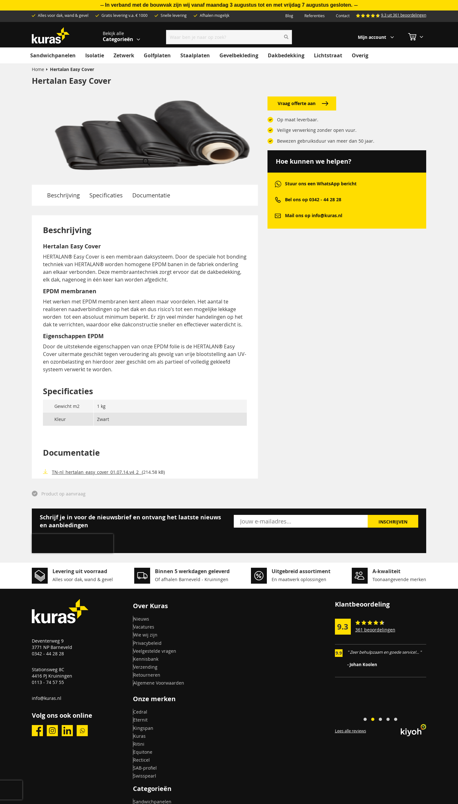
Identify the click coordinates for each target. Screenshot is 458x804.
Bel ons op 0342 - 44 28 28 (313, 199)
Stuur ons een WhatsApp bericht (321, 184)
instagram (52, 730)
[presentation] (72, 543)
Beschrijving (63, 195)
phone (278, 200)
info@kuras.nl (46, 698)
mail (278, 216)
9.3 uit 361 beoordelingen (403, 15)
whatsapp (278, 184)
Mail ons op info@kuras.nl (313, 215)
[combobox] (229, 37)
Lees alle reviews (350, 731)
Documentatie (151, 195)
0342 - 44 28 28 (48, 654)
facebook (37, 730)
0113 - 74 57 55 (48, 682)
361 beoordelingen (375, 630)
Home (38, 69)
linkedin (67, 730)
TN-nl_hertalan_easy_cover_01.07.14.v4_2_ (97, 472)
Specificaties (106, 195)
